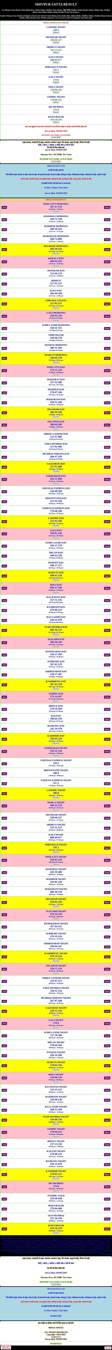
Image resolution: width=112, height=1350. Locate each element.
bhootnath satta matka (103, 1247)
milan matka (34, 1240)
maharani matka (5, 1238)
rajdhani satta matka (73, 1249)
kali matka (32, 1236)
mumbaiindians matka (62, 1238)
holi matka (42, 1240)
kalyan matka (56, 1242)
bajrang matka (65, 1242)
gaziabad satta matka (57, 1247)
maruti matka (86, 1236)
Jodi (4, 207)
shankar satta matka (47, 1243)
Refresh (56, 32)
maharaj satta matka (49, 1245)
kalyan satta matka (100, 1250)
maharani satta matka (76, 1245)
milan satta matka (37, 1249)
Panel (107, 207)
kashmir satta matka (23, 1252)
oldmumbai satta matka (82, 1252)
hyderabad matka (103, 1240)
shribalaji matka (41, 1236)
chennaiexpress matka (98, 1238)
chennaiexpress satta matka (87, 1247)
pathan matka (77, 1236)
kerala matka (5, 1236)
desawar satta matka (90, 1245)
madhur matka (105, 1236)
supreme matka (6, 1242)
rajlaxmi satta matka (87, 1249)
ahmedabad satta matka (48, 1250)
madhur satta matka (62, 1245)
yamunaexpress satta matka (10, 1249)
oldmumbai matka (11, 1243)
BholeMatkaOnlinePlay (5, 1347)
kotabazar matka (23, 1243)
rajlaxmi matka (71, 1240)
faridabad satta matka (71, 1247)
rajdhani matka (61, 1240)
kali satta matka (71, 1243)
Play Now (56, 211)
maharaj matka (96, 1236)
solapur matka (25, 1238)
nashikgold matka (98, 1242)
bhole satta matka (88, 1250)
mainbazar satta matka (67, 1252)
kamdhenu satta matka (63, 1250)
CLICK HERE (56, 137)
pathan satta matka (24, 1245)
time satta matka (12, 1245)
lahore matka (26, 1240)
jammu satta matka (77, 1250)
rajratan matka (50, 1240)
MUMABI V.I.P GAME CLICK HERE (56, 136)
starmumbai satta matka (101, 1249)
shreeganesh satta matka (9, 1247)
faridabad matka (85, 1238)
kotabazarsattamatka (96, 1252)
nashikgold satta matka (52, 1252)
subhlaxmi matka (59, 1236)
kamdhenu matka (28, 1242)
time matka (68, 1236)
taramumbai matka (49, 1238)
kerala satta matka (34, 1243)
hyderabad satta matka (20, 1250)
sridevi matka (24, 1236)
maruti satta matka (36, 1245)
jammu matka (39, 1242)
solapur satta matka (103, 1245)
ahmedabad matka (17, 1242)
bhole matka (48, 1242)
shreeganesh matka (36, 1238)
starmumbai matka (82, 1240)
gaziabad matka (75, 1238)
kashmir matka (75, 1242)
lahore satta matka (25, 1249)
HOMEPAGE (56, 1344)
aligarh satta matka (6, 1250)
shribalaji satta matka (83, 1243)
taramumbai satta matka (24, 1247)
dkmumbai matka (86, 1242)
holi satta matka (48, 1249)
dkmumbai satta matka (37, 1252)
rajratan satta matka (60, 1249)
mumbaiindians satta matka (41, 1247)
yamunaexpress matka (14, 1240)
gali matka (50, 1236)
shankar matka (14, 1236)
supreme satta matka (33, 1250)
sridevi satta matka (60, 1243)
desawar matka (15, 1238)
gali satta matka (96, 1243)
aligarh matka (93, 1240)
